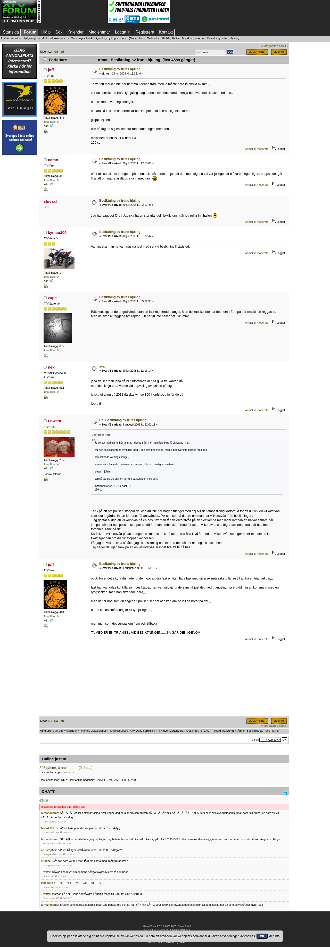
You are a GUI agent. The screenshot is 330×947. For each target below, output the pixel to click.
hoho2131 (47, 828)
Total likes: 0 (51, 121)
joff (51, 70)
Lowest (54, 421)
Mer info (273, 936)
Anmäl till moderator (257, 148)
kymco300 (57, 232)
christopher (48, 850)
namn (53, 160)
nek (51, 367)
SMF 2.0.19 (150, 930)
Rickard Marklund (182, 38)
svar (102, 366)
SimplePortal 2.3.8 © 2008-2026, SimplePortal (167, 926)
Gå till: (255, 739)
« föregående (269, 45)
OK (262, 936)
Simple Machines (181, 930)
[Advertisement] (74, 11)
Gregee (46, 860)
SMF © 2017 (164, 930)
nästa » (283, 45)
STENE (165, 38)
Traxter (45, 871)
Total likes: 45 (52, 464)
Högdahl (46, 882)
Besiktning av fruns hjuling (120, 69)
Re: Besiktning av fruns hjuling (123, 420)
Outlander (153, 38)
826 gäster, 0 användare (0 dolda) (66, 768)
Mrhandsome (49, 812)
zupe (52, 298)
